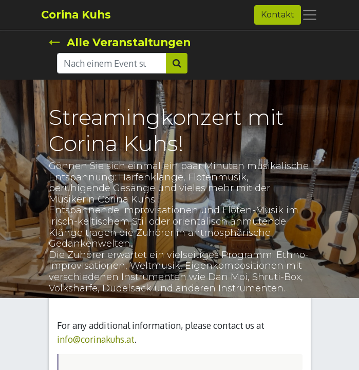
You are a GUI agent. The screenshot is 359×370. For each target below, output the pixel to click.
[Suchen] (176, 63)
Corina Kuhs (76, 14)
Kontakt (277, 15)
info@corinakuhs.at (96, 339)
